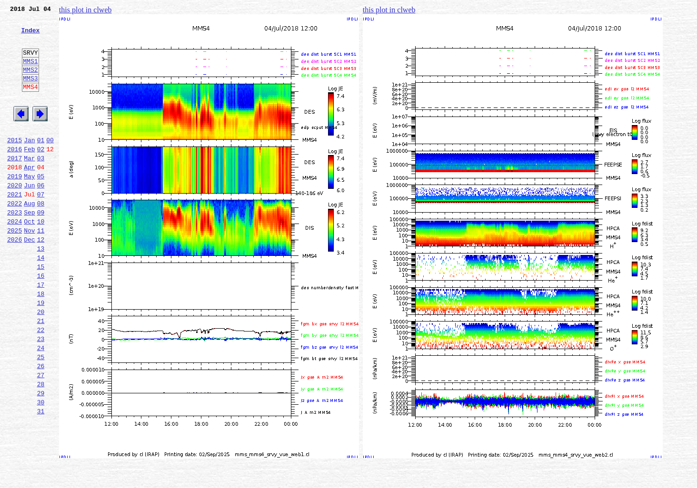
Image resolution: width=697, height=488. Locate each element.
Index (30, 35)
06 (41, 215)
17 (41, 330)
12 (41, 277)
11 (41, 267)
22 (41, 382)
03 (41, 183)
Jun (29, 215)
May (29, 204)
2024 (14, 257)
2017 (14, 183)
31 (41, 476)
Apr (29, 194)
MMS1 (30, 72)
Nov (29, 267)
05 (41, 204)
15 (41, 309)
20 (41, 361)
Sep (29, 246)
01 (41, 162)
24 (41, 403)
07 (41, 225)
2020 (14, 215)
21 (41, 372)
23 (41, 393)
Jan (29, 162)
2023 (14, 246)
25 (41, 414)
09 (41, 246)
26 (41, 424)
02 (41, 173)
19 (41, 351)
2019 (14, 204)
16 (41, 319)
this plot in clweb (85, 10)
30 (41, 466)
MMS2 (30, 82)
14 (41, 298)
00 (50, 162)
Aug (29, 236)
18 (41, 340)
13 (41, 288)
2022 (14, 236)
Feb (29, 173)
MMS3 (30, 92)
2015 (14, 162)
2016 (14, 173)
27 (41, 434)
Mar (29, 183)
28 (41, 445)
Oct (29, 257)
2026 (14, 277)
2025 (14, 267)
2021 (14, 225)
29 (41, 455)
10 (41, 257)
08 (41, 236)
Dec (29, 277)
